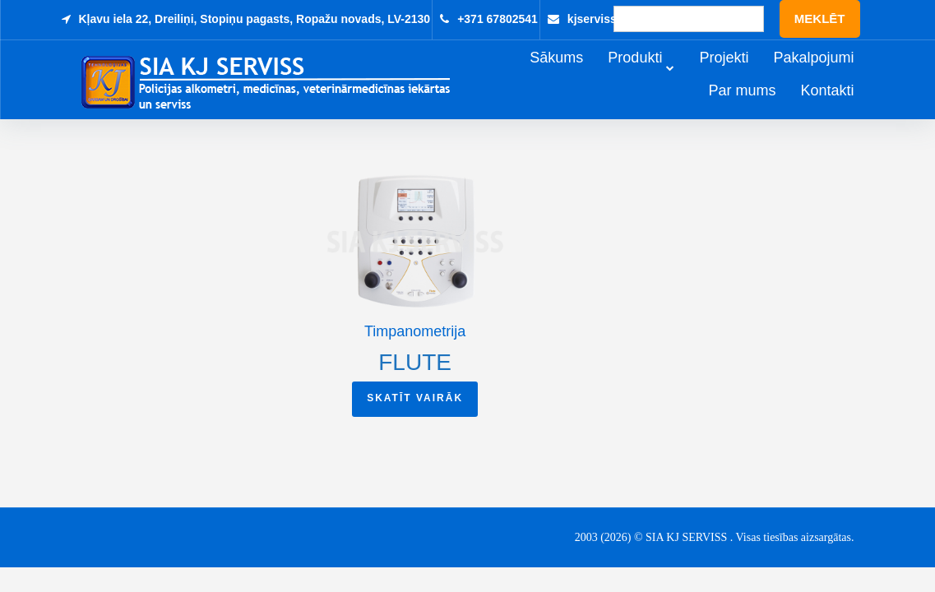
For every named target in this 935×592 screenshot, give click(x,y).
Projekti (746, 75)
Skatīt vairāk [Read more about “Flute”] (415, 400)
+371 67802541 (497, 18)
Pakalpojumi (836, 75)
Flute (414, 364)
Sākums (579, 75)
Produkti (658, 75)
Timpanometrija (414, 334)
